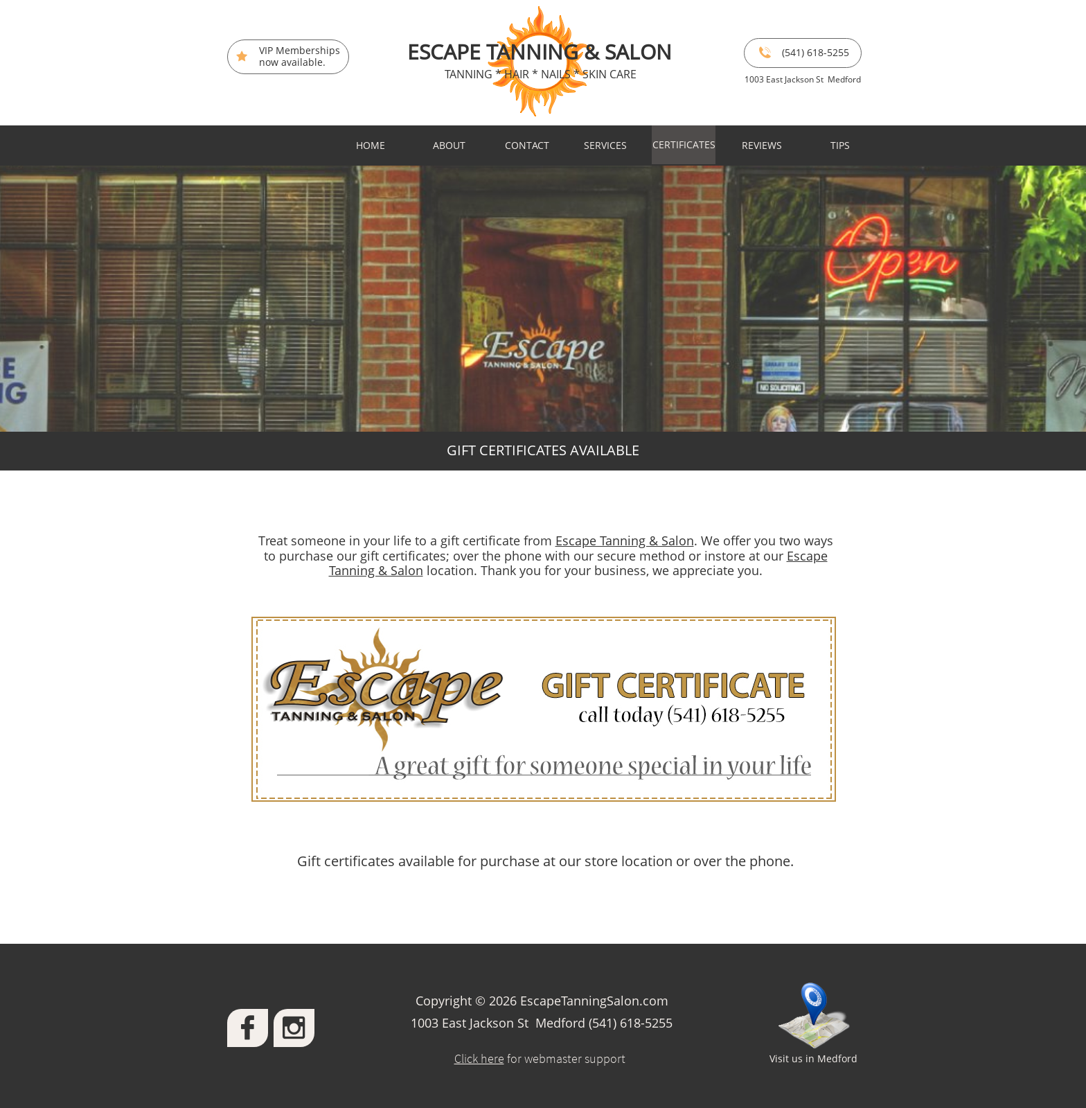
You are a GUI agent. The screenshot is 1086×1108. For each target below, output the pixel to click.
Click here (479, 1058)
